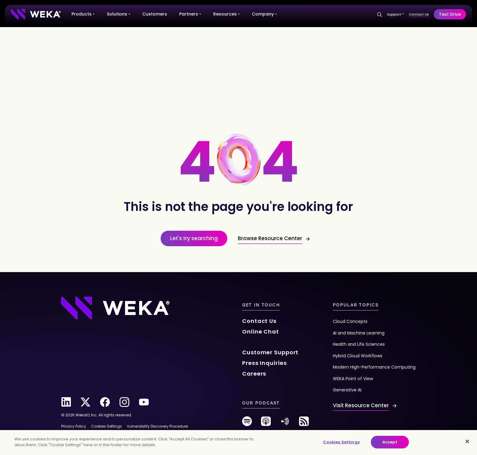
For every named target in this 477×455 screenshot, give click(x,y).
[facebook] (105, 402)
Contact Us (419, 14)
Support (395, 14)
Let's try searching (194, 238)
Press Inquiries (264, 363)
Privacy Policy (73, 426)
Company (264, 14)
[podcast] (266, 423)
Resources (226, 14)
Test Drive (450, 14)
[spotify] (247, 423)
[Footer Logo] (115, 307)
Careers (254, 373)
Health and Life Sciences (359, 344)
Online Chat (260, 331)
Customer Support (270, 352)
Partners (190, 14)
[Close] (467, 441)
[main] (238, 442)
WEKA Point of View (353, 379)
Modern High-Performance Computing (374, 367)
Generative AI (347, 390)
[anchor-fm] (285, 423)
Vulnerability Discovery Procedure (157, 426)
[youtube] (144, 402)
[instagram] (124, 402)
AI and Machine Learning (359, 333)
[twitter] (85, 402)
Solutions (118, 14)
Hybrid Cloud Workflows (357, 356)
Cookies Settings (341, 442)
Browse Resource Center (270, 238)
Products (83, 14)
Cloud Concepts (350, 321)
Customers (154, 14)
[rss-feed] (304, 423)
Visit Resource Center (361, 405)
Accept (389, 442)
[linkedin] (66, 402)
